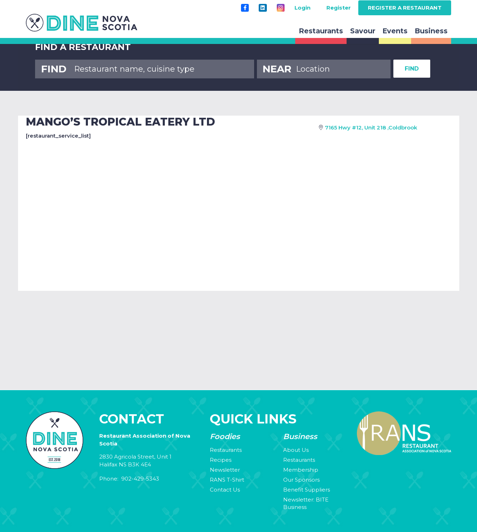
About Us (296, 450)
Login (302, 7)
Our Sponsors (301, 479)
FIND (412, 68)
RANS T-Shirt (227, 479)
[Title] (245, 8)
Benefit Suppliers (306, 489)
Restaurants (226, 450)
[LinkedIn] (262, 8)
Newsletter (225, 469)
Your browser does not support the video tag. (238, 344)
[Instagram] (281, 8)
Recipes (220, 459)
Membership (300, 469)
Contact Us (225, 489)
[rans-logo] (82, 23)
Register (338, 7)
